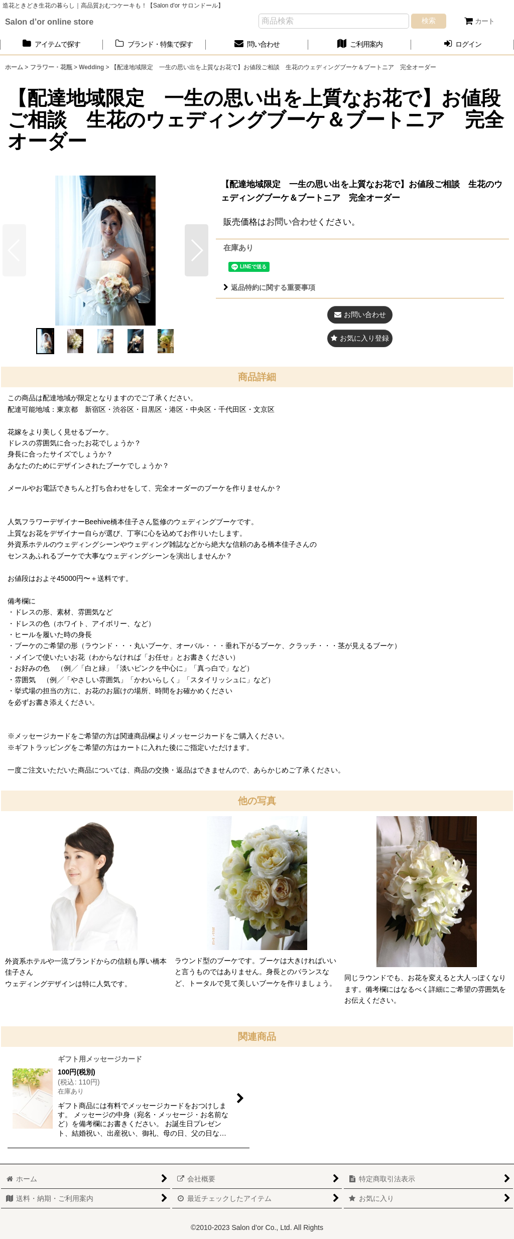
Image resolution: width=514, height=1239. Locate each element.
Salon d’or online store (49, 21)
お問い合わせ (291, 222)
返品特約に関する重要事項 (269, 287)
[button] (196, 250)
